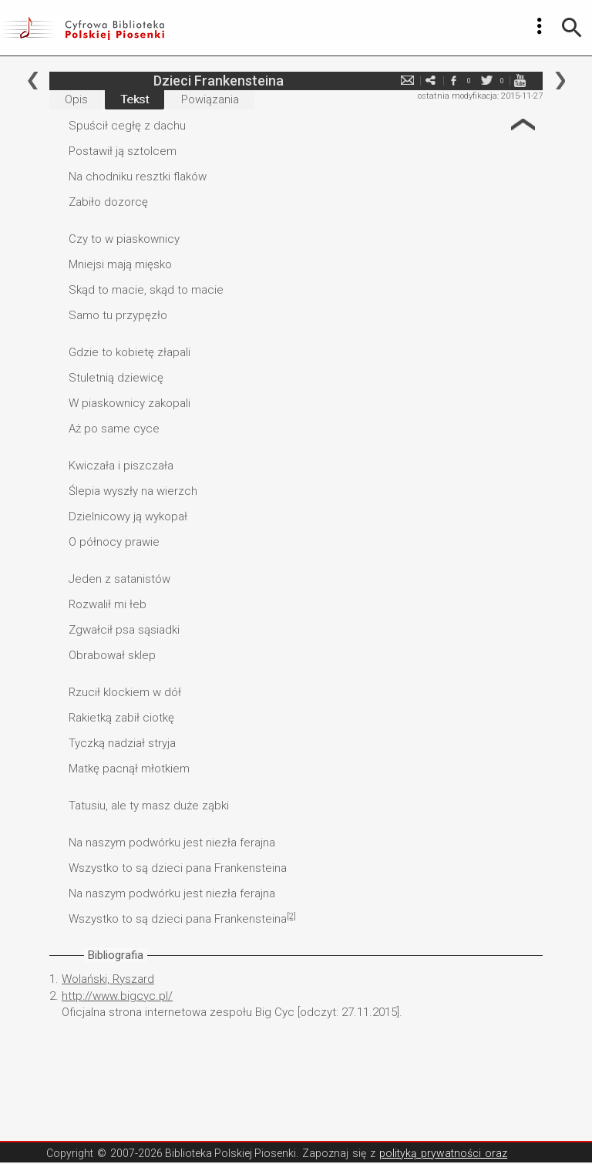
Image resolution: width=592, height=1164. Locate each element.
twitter (486, 80)
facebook (453, 80)
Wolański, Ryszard (108, 979)
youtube (519, 80)
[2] (291, 916)
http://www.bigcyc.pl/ (117, 996)
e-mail (407, 80)
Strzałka (523, 124)
